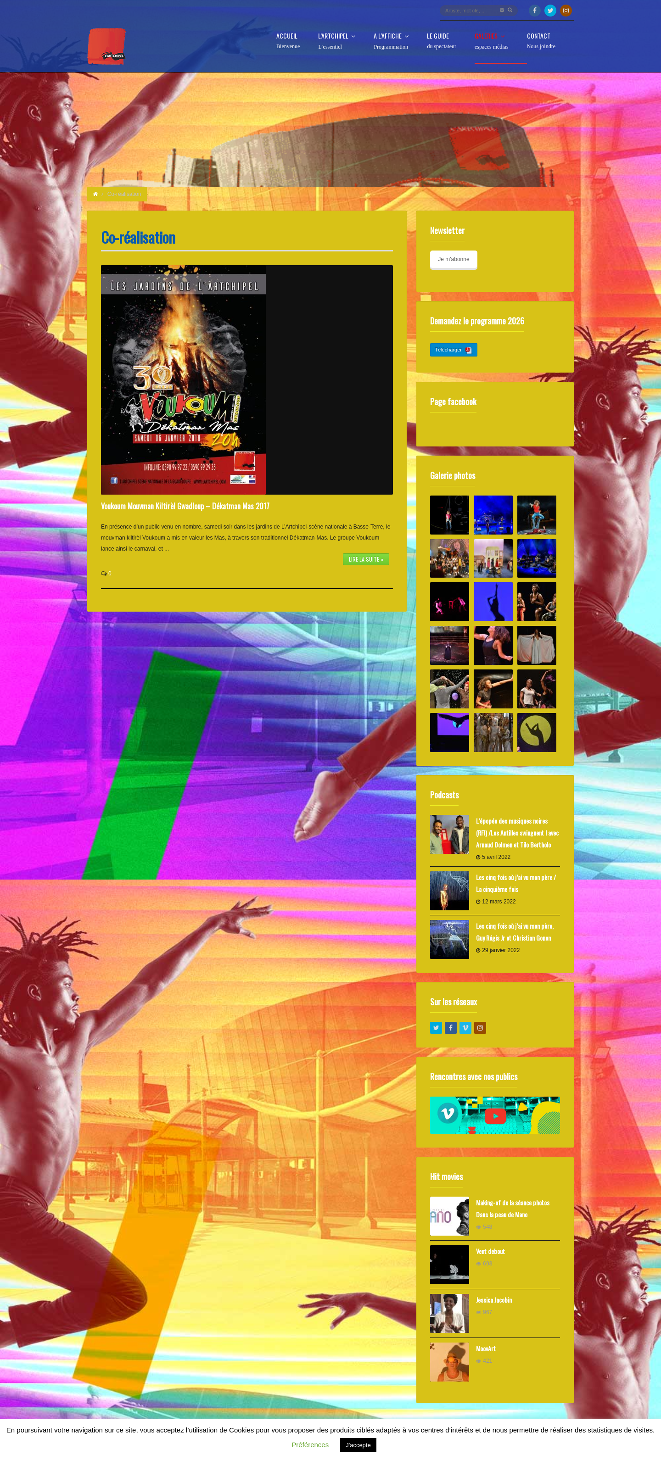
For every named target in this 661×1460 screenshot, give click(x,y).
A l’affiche (391, 41)
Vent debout (490, 1251)
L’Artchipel (336, 41)
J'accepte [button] (358, 1445)
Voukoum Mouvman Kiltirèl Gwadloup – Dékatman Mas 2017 (185, 506)
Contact (541, 41)
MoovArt (486, 1348)
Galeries (492, 41)
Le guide (441, 41)
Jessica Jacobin (494, 1299)
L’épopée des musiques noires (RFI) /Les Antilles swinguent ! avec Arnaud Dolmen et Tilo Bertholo (517, 832)
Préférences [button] (310, 1445)
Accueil (288, 41)
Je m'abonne (453, 259)
